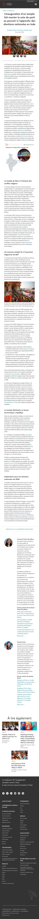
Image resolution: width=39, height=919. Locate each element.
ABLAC (3, 872)
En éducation (5, 856)
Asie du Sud (5, 835)
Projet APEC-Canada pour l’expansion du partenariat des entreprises (27, 869)
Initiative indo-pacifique (7, 850)
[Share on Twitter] (18, 56)
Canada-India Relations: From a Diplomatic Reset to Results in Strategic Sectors (25, 631)
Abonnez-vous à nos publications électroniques (19, 529)
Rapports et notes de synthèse (27, 842)
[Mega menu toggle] (36, 4)
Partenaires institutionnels (8, 883)
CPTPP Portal (5, 839)
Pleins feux (22, 855)
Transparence (5, 820)
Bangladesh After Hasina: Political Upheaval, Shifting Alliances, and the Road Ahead (26, 690)
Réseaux (5, 864)
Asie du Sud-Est (5, 830)
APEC (3, 877)
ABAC (3, 874)
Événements (24, 801)
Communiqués (23, 825)
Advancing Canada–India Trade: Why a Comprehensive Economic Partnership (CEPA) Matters (25, 614)
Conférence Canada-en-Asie (26, 872)
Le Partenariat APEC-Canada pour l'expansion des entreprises (9, 859)
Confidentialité (6, 911)
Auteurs (4, 843)
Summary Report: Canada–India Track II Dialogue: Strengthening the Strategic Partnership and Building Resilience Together (25, 623)
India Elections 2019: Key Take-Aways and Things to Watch (18, 765)
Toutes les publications (7, 828)
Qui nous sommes (6, 816)
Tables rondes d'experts (7, 852)
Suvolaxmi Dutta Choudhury (15, 30)
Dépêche (4, 732)
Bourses (4, 841)
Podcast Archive (23, 829)
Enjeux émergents (6, 854)
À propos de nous (8, 811)
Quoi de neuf (6, 801)
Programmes (6, 847)
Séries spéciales (23, 852)
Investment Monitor (24, 865)
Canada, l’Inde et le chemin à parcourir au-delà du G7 (9, 736)
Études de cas (23, 848)
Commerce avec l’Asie (7, 837)
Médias (22, 816)
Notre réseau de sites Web (28, 859)
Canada (22, 805)
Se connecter (24, 911)
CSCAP (3, 881)
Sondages (22, 850)
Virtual (21, 810)
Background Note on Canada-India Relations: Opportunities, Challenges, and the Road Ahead (25, 683)
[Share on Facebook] (14, 56)
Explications (22, 846)
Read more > (21, 636)
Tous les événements (24, 803)
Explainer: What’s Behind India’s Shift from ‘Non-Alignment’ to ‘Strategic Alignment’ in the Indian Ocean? (24, 698)
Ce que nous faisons (6, 813)
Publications (24, 833)
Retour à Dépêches (8, 10)
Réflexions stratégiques (25, 844)
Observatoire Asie (24, 835)
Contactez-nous (6, 909)
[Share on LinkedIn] (21, 56)
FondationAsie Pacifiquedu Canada (9, 4)
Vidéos (21, 822)
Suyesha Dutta (28, 30)
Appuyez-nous (16, 911)
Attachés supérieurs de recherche (9, 870)
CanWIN (4, 866)
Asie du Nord (5, 833)
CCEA (21, 812)
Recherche (6, 826)
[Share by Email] (25, 56)
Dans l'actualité (23, 818)
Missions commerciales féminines (9, 868)
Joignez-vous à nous (6, 818)
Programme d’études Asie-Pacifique (28, 863)
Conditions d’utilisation (19, 909)
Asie (21, 808)
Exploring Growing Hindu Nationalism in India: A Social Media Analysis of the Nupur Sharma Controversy (28, 738)
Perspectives (23, 837)
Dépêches (22, 839)
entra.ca (8, 915)
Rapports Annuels (6, 822)
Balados (22, 820)
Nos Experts (23, 827)
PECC (3, 879)
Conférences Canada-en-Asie (10, 806)
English (31, 1)
